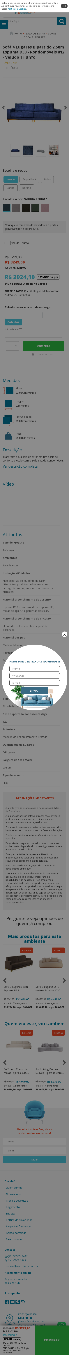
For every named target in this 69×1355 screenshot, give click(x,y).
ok (64, 6)
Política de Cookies (17, 8)
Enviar (34, 690)
